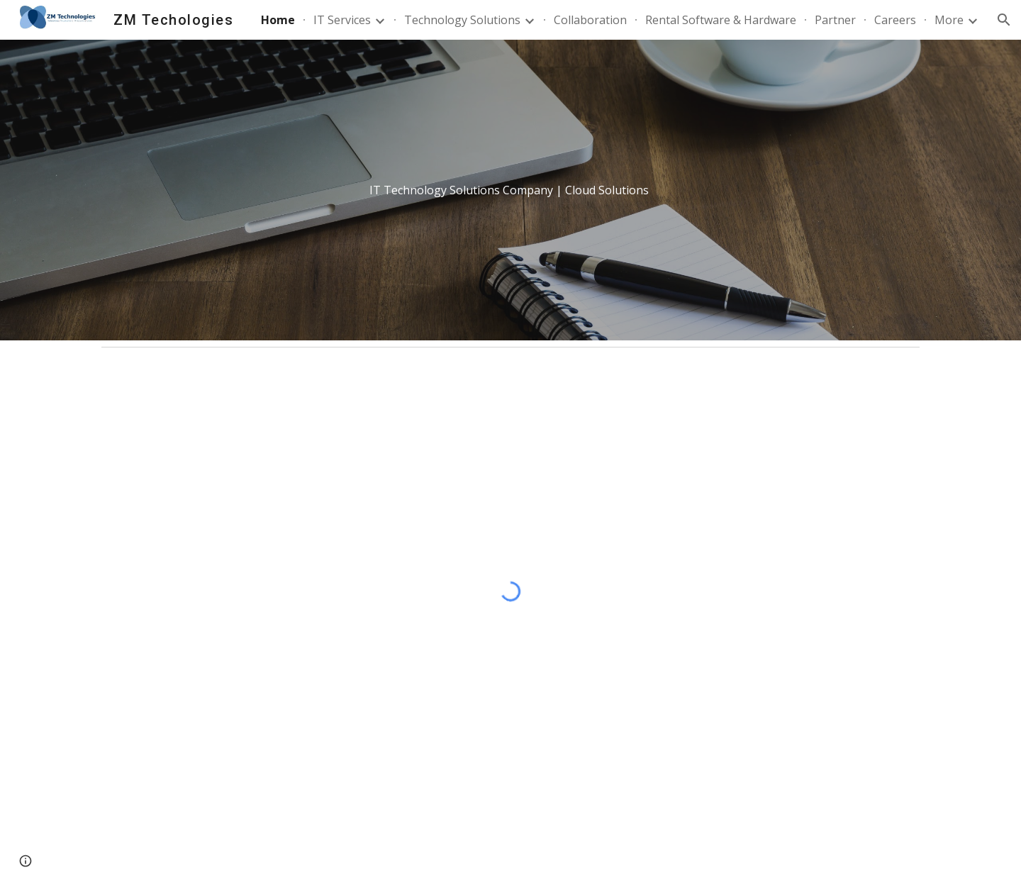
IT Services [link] (342, 20)
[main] (510, 190)
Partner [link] (835, 20)
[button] (1004, 20)
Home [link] (278, 20)
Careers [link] (895, 20)
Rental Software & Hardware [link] (720, 20)
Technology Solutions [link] (462, 20)
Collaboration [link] (590, 20)
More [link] (949, 20)
